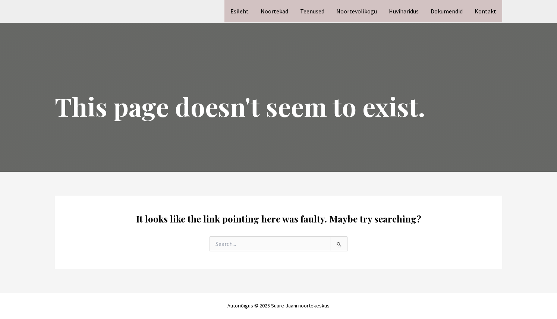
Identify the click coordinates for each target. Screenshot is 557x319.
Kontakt (485, 11)
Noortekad (274, 11)
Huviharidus (404, 11)
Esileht (239, 11)
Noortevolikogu (356, 11)
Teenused (312, 11)
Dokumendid (447, 11)
